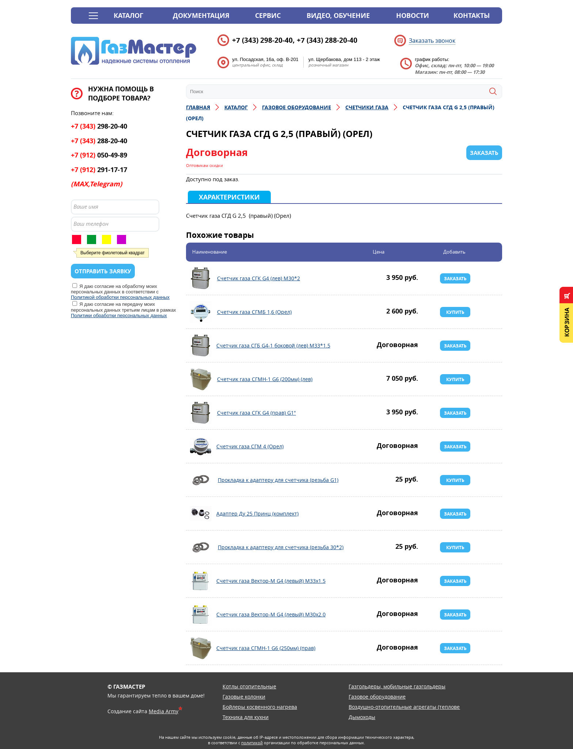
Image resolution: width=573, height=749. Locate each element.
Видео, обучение (338, 15)
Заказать (455, 278)
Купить (455, 312)
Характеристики (229, 197)
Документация (201, 15)
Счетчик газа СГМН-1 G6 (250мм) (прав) (201, 648)
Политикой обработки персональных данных (120, 297)
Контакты (472, 15)
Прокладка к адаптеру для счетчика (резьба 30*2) (201, 547)
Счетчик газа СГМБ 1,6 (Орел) (201, 312)
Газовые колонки (244, 696)
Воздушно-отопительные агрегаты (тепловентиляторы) (419, 706)
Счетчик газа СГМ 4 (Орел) (201, 446)
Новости (412, 15)
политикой (252, 742)
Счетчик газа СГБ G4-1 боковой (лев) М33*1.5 (201, 346)
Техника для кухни (246, 717)
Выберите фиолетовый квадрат (112, 252)
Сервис (268, 15)
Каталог (128, 15)
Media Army (163, 711)
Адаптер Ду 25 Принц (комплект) (201, 514)
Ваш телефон (91, 223)
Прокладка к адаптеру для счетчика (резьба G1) (201, 480)
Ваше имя (85, 206)
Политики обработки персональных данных (119, 315)
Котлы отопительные (249, 686)
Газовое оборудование (377, 696)
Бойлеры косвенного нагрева (260, 706)
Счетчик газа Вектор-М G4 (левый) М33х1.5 (201, 581)
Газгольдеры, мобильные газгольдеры (397, 686)
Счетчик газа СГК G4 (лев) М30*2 (201, 278)
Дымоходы (362, 717)
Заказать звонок (432, 41)
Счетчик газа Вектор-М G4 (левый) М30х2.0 (201, 615)
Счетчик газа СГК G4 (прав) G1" (201, 413)
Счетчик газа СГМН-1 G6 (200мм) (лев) (201, 379)
